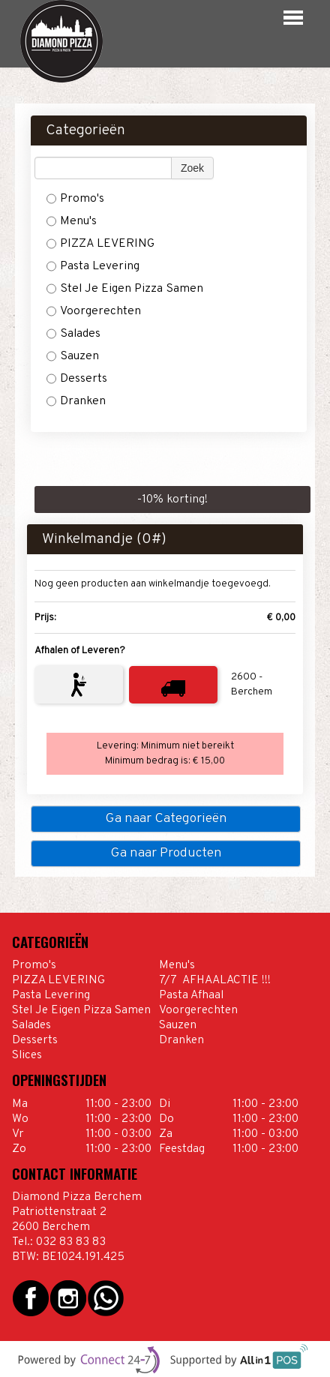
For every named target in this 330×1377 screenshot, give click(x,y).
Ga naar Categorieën (166, 818)
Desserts (76, 378)
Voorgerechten (93, 311)
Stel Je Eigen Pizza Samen (124, 288)
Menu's (71, 221)
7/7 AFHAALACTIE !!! (216, 980)
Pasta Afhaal (191, 995)
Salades (73, 333)
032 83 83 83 (71, 1242)
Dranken (76, 401)
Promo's (75, 198)
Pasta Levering (93, 266)
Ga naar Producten (166, 853)
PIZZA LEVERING (102, 243)
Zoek (192, 168)
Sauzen (72, 356)
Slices (27, 1055)
